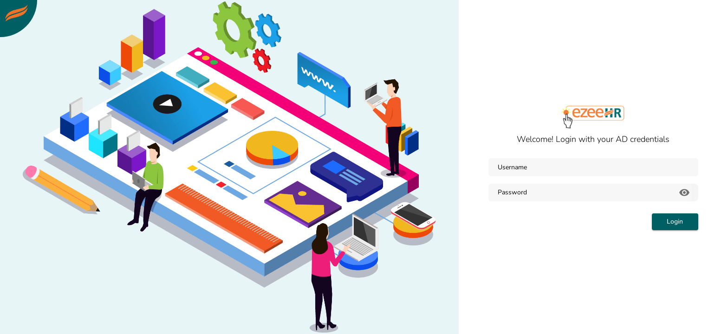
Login (675, 221)
